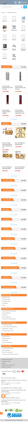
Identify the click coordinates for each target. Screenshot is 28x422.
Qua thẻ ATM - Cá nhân (7, 328)
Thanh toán (4, 314)
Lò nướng (6, 219)
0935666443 (7, 402)
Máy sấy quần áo (8, 287)
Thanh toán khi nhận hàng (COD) (9, 326)
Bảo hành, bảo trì (6, 336)
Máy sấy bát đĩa (8, 248)
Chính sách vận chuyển (7, 352)
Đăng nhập (22, 2)
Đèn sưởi (6, 123)
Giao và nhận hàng (6, 317)
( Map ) (14, 378)
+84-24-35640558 (16, 383)
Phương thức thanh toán (9, 322)
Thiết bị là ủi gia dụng (10, 267)
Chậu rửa (6, 229)
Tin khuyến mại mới (6, 301)
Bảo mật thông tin (6, 338)
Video (3, 305)
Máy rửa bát (7, 199)
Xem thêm (23, 66)
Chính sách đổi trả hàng (7, 348)
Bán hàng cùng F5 (6, 299)
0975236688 (7, 392)
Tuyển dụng (5, 303)
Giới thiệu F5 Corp (6, 295)
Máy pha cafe (7, 190)
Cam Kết (4, 334)
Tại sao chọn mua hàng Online (9, 318)
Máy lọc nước (7, 180)
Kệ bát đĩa (6, 277)
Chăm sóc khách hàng (7, 342)
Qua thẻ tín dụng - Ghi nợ (7, 330)
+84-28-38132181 (16, 392)
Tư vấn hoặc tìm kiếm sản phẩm (9, 311)
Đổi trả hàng (5, 340)
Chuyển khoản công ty (7, 324)
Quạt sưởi (6, 66)
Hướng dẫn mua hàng (7, 308)
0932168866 (7, 383)
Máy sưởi (6, 209)
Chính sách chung (6, 346)
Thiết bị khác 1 (7, 238)
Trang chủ (3, 12)
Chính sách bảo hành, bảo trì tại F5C (10, 354)
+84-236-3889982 (16, 402)
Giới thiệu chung (5, 297)
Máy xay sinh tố (8, 258)
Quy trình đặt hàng (6, 313)
